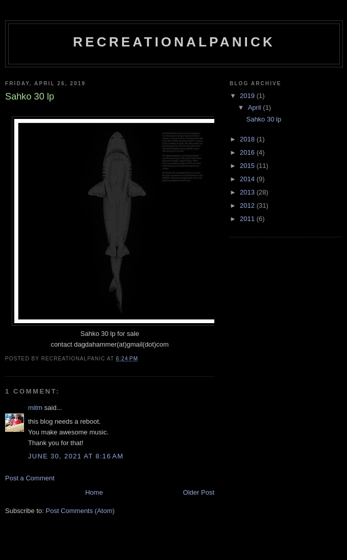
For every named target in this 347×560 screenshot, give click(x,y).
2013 (248, 192)
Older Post (198, 492)
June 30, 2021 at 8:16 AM (75, 456)
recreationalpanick (174, 42)
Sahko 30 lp (263, 119)
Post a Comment (30, 478)
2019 (248, 96)
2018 (248, 139)
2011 (248, 219)
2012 (248, 205)
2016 (248, 152)
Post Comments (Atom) (80, 511)
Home (94, 492)
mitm (35, 407)
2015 (248, 165)
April (255, 107)
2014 (248, 179)
